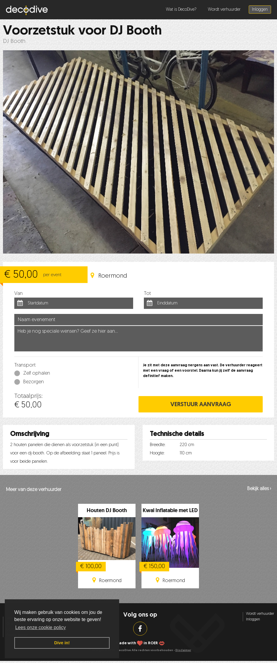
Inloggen (260, 9)
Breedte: (158, 445)
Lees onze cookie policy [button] (40, 627)
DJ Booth (14, 41)
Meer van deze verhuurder (33, 489)
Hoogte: (157, 453)
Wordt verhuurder (224, 9)
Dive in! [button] (62, 642)
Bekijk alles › (259, 489)
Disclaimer (183, 650)
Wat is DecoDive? (181, 9)
